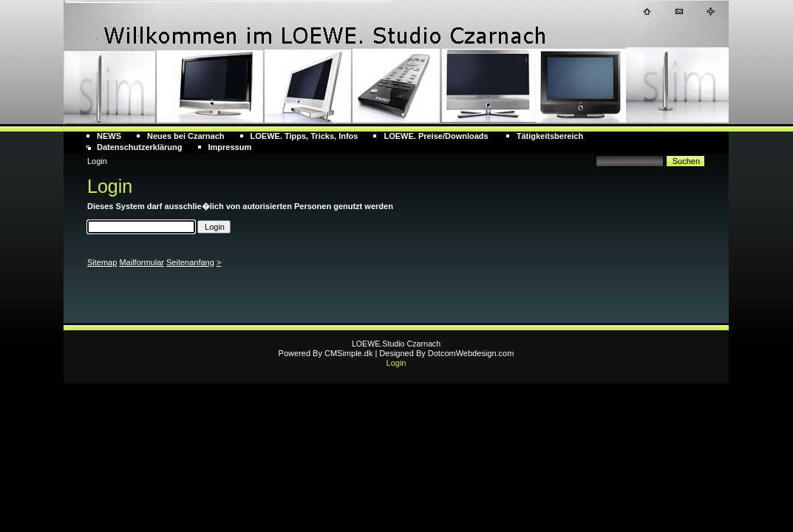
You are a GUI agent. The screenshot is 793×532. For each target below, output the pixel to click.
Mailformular (141, 262)
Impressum (230, 147)
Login (396, 362)
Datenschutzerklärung (140, 147)
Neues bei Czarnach (186, 136)
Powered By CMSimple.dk (326, 353)
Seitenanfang (190, 262)
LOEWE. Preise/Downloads (437, 136)
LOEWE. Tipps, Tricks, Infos (304, 136)
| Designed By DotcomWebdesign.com (444, 353)
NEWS (109, 136)
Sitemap (102, 262)
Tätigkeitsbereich (550, 136)
